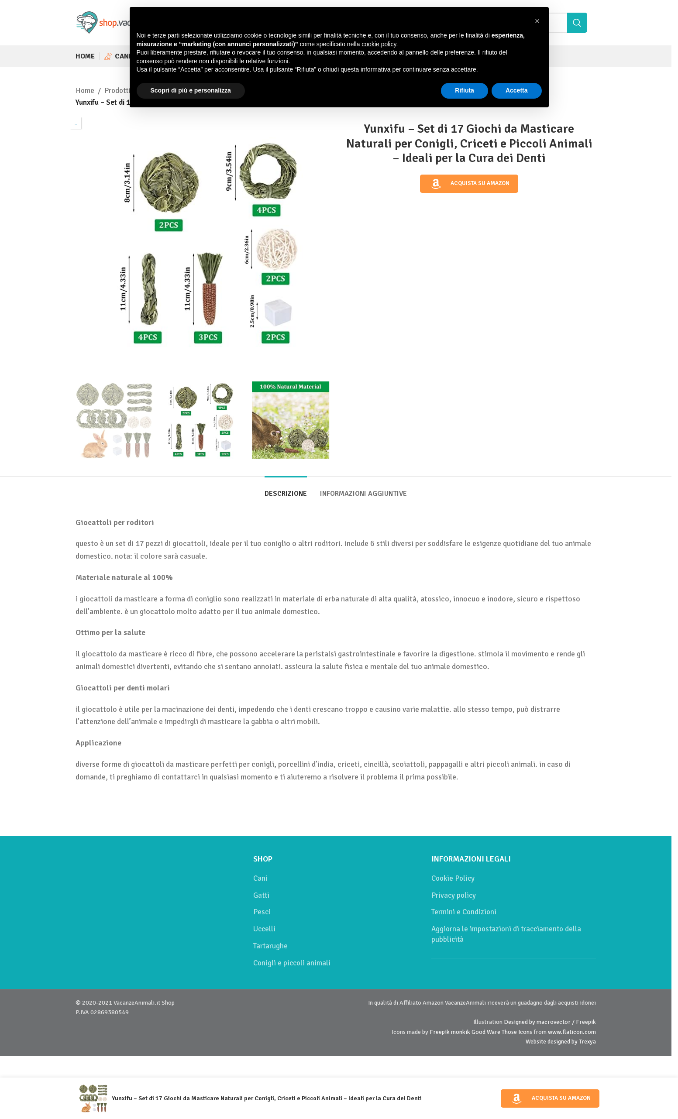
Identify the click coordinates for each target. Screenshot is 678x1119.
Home (85, 90)
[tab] (286, 489)
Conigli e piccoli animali (291, 963)
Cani (260, 878)
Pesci (262, 911)
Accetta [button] (517, 90)
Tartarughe (270, 946)
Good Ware (486, 1032)
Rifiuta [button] (464, 90)
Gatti (261, 895)
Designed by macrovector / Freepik (550, 1022)
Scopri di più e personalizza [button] (191, 90)
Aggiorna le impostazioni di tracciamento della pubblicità (506, 934)
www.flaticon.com (572, 1032)
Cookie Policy (453, 878)
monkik (460, 1032)
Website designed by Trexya (561, 1041)
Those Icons (517, 1032)
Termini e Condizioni (463, 911)
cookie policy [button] (378, 44)
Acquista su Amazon (469, 183)
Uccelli (264, 929)
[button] (537, 21)
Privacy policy (453, 895)
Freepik (440, 1032)
